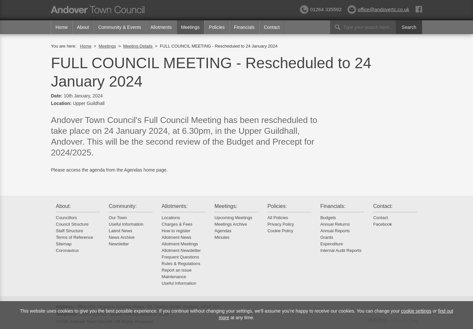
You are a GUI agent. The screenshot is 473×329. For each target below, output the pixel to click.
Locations (171, 217)
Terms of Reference (74, 237)
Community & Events (119, 27)
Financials (244, 27)
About (83, 27)
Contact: (383, 206)
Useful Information (126, 224)
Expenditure (331, 243)
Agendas (222, 230)
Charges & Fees (177, 224)
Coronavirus (67, 250)
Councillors (66, 217)
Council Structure (72, 224)
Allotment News (176, 237)
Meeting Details (138, 46)
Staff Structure (69, 230)
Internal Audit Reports (340, 250)
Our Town (118, 217)
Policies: (277, 206)
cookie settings (416, 311)
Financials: (332, 206)
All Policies (277, 217)
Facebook (382, 224)
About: (63, 206)
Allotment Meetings (180, 243)
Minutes (222, 237)
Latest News (120, 230)
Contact (272, 27)
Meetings (190, 27)
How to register (176, 230)
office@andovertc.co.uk (378, 9)
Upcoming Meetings (233, 217)
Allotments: (175, 206)
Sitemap (64, 243)
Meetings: (225, 206)
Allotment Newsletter (181, 250)
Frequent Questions (180, 257)
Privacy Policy (280, 224)
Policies (217, 27)
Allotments (161, 27)
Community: (123, 206)
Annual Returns (335, 224)
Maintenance (174, 276)
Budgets (328, 217)
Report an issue (176, 270)
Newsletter (119, 243)
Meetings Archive (230, 224)
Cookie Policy (280, 230)
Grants (326, 237)
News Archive (122, 237)
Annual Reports (335, 230)
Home (62, 27)
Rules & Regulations (181, 263)
